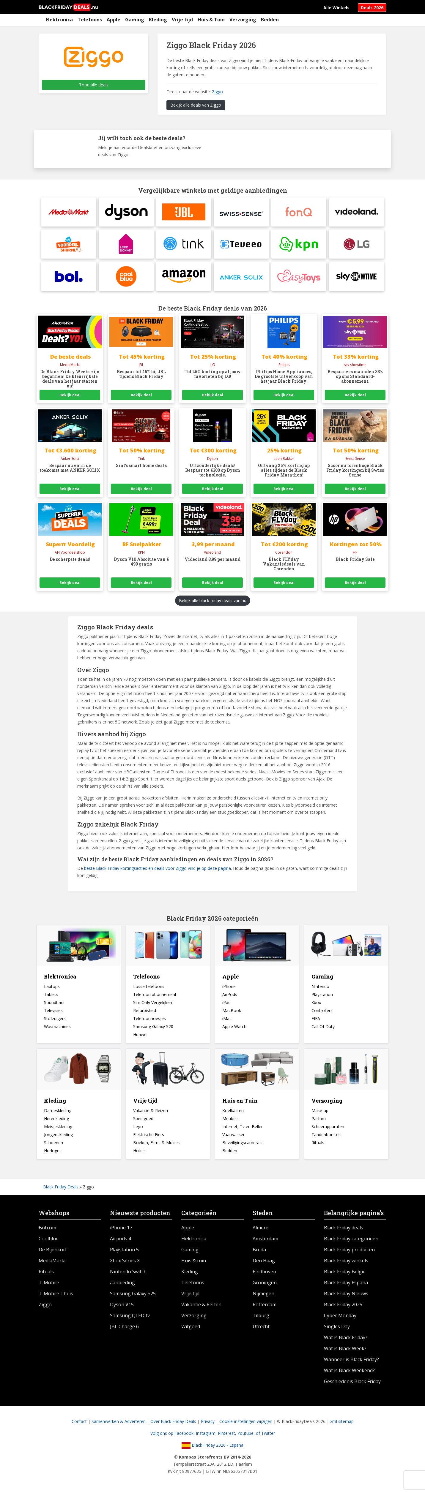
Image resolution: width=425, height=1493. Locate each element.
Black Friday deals (343, 1229)
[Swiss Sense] (241, 212)
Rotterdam (264, 1306)
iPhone (229, 988)
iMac (227, 1020)
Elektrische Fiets (148, 1136)
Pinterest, (227, 1434)
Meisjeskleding (58, 1128)
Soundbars (54, 1004)
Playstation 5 (124, 1251)
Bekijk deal (70, 396)
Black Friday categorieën (351, 1240)
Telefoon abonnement (155, 996)
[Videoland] (356, 212)
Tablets (51, 996)
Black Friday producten (349, 1251)
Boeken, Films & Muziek (156, 1144)
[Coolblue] (126, 277)
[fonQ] (299, 212)
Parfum (318, 1120)
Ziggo (217, 91)
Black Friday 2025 (343, 1306)
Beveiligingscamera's (242, 1144)
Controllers (322, 1012)
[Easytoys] (299, 277)
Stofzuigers (55, 1020)
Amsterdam (265, 1240)
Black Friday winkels (346, 1262)
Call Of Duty (323, 1028)
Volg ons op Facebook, (173, 1434)
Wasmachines (57, 1028)
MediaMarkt (52, 1262)
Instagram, (207, 1434)
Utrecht (261, 1328)
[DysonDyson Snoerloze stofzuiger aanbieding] (126, 212)
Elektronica (59, 19)
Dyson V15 (122, 1306)
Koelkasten (233, 1112)
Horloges (53, 1152)
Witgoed (190, 1328)
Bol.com (47, 1229)
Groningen (265, 1284)
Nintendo (320, 988)
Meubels (230, 1120)
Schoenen (53, 1144)
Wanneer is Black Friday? (351, 1361)
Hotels (139, 1152)
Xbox (316, 1004)
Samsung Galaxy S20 (153, 1028)
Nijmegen (263, 1295)
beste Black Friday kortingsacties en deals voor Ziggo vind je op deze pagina (157, 870)
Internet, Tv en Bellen (243, 1128)
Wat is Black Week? (345, 1350)
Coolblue (49, 1240)
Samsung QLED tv (130, 1317)
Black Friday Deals (60, 1188)
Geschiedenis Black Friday (352, 1383)
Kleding (158, 19)
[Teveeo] (241, 245)
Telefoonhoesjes (149, 1020)
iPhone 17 (121, 1229)
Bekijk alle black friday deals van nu (212, 602)
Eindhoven (264, 1273)
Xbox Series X (125, 1262)
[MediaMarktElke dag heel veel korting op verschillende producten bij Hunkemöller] (68, 212)
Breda (259, 1251)
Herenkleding (56, 1120)
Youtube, (246, 1434)
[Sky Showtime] (356, 277)
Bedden (270, 19)
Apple (113, 19)
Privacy (208, 1423)
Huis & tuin (193, 1262)
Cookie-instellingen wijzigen (245, 1423)
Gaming (134, 19)
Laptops (52, 988)
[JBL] (183, 212)
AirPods (229, 996)
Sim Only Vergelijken (152, 1004)
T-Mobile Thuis (56, 1295)
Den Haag (264, 1262)
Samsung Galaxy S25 (133, 1295)
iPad (226, 1004)
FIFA (315, 1020)
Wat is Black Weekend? (349, 1372)
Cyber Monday (340, 1317)
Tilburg (261, 1317)
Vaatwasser (233, 1136)
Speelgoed (143, 1120)
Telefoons (90, 19)
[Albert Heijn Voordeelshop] (68, 245)
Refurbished (144, 1012)
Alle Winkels (336, 7)
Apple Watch (234, 1028)
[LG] (356, 245)
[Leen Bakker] (126, 245)
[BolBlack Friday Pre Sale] (68, 277)
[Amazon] (183, 277)
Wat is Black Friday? (345, 1339)
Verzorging (242, 19)
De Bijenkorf (53, 1251)
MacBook (231, 1012)
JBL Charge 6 (124, 1328)
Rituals (317, 1144)
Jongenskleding (58, 1136)
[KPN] (299, 245)
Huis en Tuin (240, 1102)
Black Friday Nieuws (346, 1295)
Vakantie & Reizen (150, 1112)
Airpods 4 (120, 1240)
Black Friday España (346, 1284)
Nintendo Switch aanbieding (128, 1278)
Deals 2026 (372, 7)
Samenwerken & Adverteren (119, 1423)
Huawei (140, 1036)
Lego (138, 1128)
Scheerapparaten (327, 1128)
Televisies (53, 1012)
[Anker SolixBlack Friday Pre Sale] (241, 277)
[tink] (183, 245)
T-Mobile (49, 1284)
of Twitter (265, 1434)
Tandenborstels (326, 1136)
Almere (260, 1229)
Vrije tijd (182, 19)
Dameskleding (57, 1112)
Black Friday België (345, 1273)
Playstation (322, 996)
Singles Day (337, 1328)
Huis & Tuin (211, 19)
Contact (79, 1423)
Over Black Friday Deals (173, 1423)
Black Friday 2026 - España (212, 1446)
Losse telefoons (148, 988)
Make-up (319, 1112)
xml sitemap (342, 1423)
